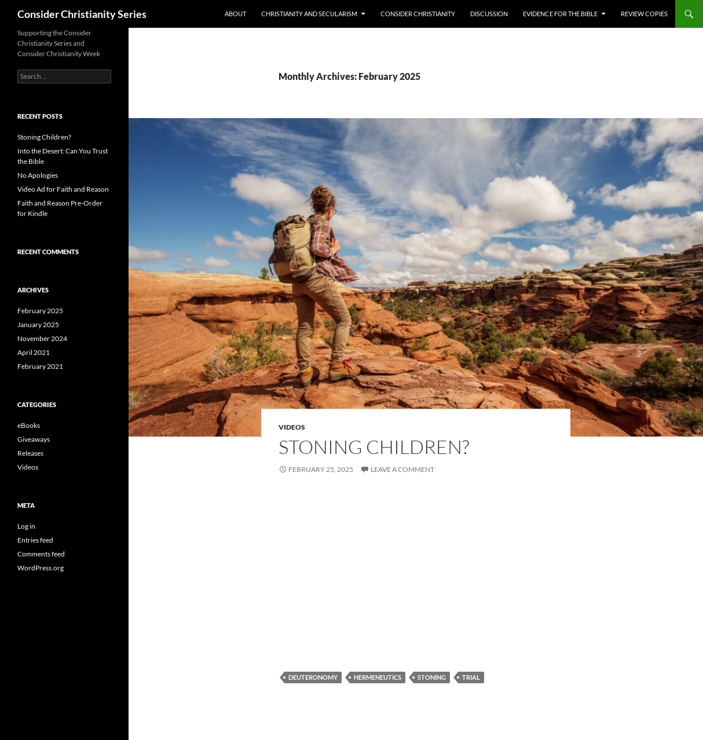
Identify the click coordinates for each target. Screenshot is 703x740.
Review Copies (644, 13)
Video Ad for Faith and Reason (63, 189)
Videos (292, 427)
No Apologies (37, 175)
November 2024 (42, 338)
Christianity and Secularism (309, 13)
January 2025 (38, 324)
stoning (432, 677)
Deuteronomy (313, 677)
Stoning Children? (374, 447)
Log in (26, 526)
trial (471, 677)
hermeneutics (377, 677)
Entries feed (35, 540)
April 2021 (33, 352)
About (235, 13)
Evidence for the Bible (560, 13)
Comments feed (41, 553)
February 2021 (40, 366)
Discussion (489, 13)
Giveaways (33, 439)
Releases (30, 453)
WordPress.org (40, 567)
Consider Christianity (417, 13)
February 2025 (40, 310)
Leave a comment (402, 469)
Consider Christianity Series (82, 14)
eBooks (28, 425)
